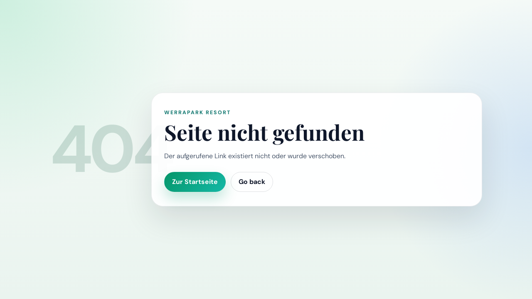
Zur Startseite (195, 181)
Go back (252, 181)
